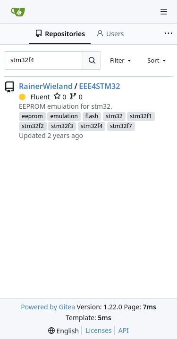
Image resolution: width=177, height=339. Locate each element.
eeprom (32, 116)
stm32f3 (62, 126)
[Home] (18, 11)
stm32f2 (33, 126)
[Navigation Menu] (163, 11)
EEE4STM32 (99, 86)
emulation (64, 116)
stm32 (114, 116)
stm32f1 (141, 116)
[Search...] (92, 60)
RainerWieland (46, 86)
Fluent (34, 96)
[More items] (169, 34)
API (123, 330)
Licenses (98, 330)
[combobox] (121, 60)
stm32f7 (121, 126)
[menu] (63, 330)
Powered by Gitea (48, 306)
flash (92, 116)
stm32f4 (92, 126)
